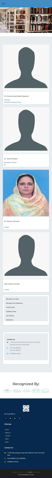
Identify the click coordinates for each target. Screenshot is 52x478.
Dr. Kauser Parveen (12, 221)
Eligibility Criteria (11, 311)
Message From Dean (12, 299)
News (6, 439)
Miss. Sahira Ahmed (12, 284)
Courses (7, 436)
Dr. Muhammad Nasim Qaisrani (16, 96)
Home (6, 429)
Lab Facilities (10, 316)
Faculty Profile (10, 307)
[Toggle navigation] (3, 3)
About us (7, 433)
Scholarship (9, 320)
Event (6, 442)
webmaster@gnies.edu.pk (26, 474)
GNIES (30, 472)
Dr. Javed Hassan (11, 159)
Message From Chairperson (14, 303)
